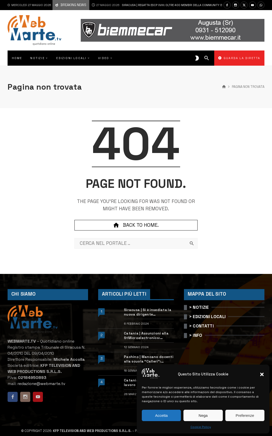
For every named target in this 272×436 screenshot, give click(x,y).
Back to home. (136, 225)
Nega (203, 415)
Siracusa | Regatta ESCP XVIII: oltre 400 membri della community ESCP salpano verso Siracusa (170, 5)
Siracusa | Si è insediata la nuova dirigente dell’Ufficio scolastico (147, 312)
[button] (261, 374)
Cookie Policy (201, 427)
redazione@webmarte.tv (41, 383)
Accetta (161, 415)
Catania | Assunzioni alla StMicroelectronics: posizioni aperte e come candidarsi (146, 335)
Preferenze (245, 415)
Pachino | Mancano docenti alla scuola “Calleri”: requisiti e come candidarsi (148, 359)
